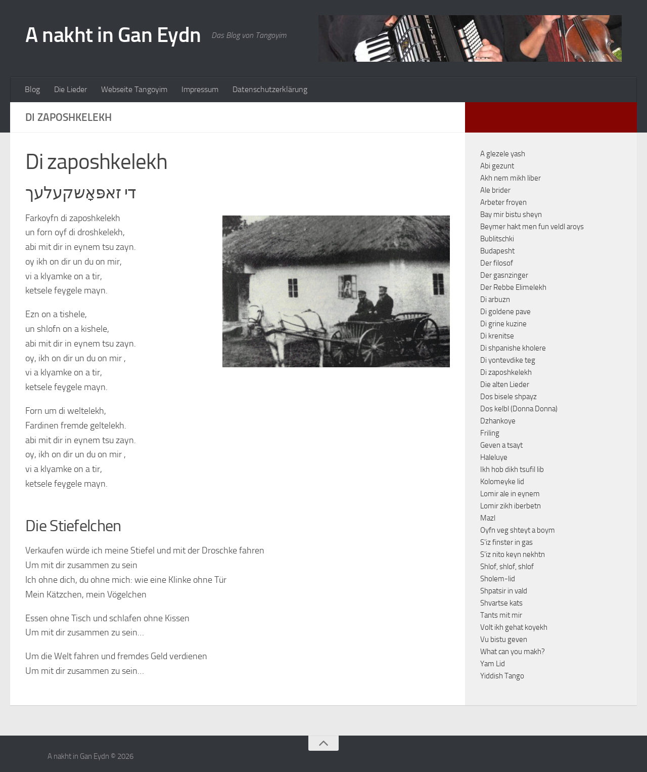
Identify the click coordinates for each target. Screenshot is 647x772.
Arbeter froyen (503, 202)
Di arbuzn (495, 299)
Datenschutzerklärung (270, 89)
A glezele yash (502, 153)
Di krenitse (497, 335)
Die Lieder (70, 89)
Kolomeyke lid (502, 481)
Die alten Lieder (504, 384)
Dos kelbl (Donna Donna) (519, 408)
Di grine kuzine (503, 323)
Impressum (199, 89)
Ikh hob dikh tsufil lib (512, 469)
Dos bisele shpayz (508, 396)
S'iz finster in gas (506, 542)
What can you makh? (512, 651)
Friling (489, 433)
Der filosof (496, 263)
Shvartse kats (501, 603)
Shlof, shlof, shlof (507, 566)
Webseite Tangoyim (134, 89)
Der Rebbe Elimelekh (513, 287)
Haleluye (493, 457)
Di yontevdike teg (507, 360)
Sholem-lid (497, 578)
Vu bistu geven (503, 639)
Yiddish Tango (502, 675)
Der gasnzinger (504, 275)
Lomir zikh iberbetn (510, 505)
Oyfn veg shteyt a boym (517, 530)
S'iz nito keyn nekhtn (512, 554)
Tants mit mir (501, 615)
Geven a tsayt (501, 445)
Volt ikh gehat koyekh (513, 627)
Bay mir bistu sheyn (511, 214)
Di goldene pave (505, 311)
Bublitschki (497, 238)
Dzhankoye (498, 420)
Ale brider (495, 190)
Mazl (487, 518)
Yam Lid (492, 663)
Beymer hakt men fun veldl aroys (532, 226)
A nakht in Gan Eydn (113, 35)
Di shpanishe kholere (513, 348)
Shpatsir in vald (503, 590)
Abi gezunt (497, 165)
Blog (32, 89)
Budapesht (497, 250)
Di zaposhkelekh (506, 372)
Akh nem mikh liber (510, 178)
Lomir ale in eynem (510, 493)
